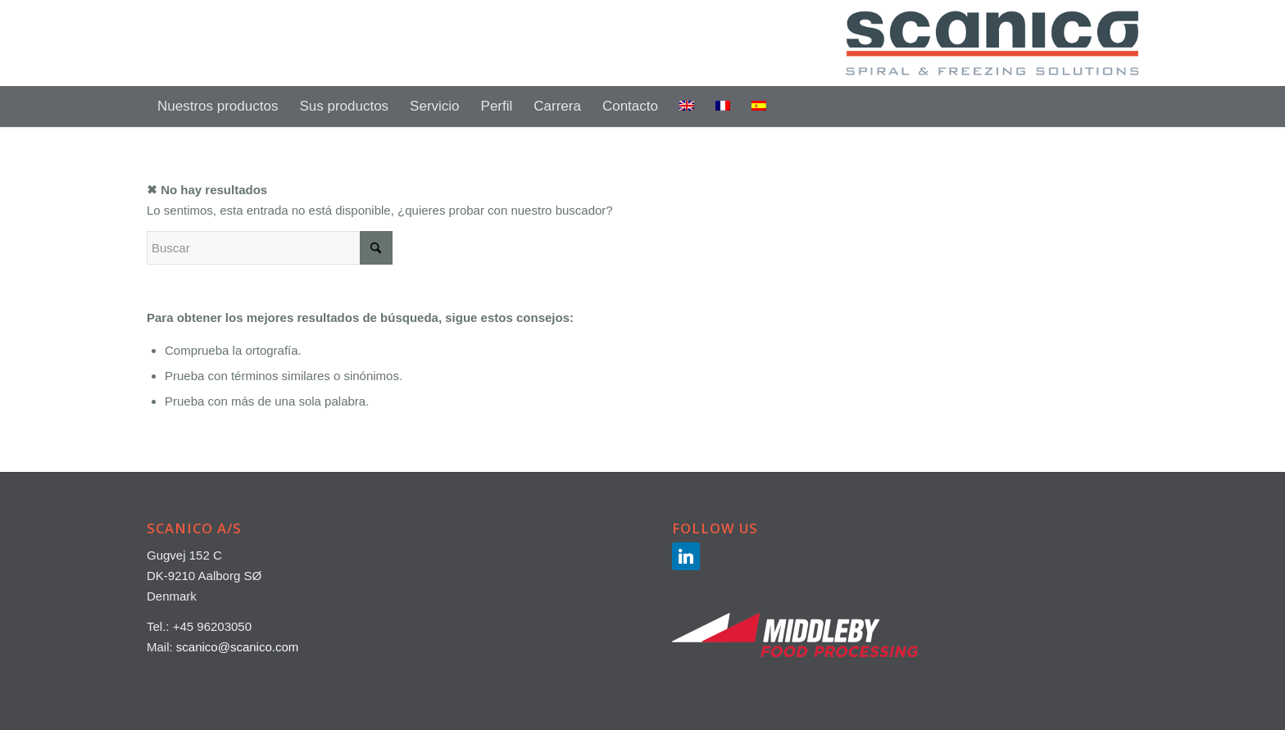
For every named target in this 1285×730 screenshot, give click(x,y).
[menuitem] (217, 106)
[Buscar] (1127, 106)
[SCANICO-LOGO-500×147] (992, 43)
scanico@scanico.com (237, 647)
